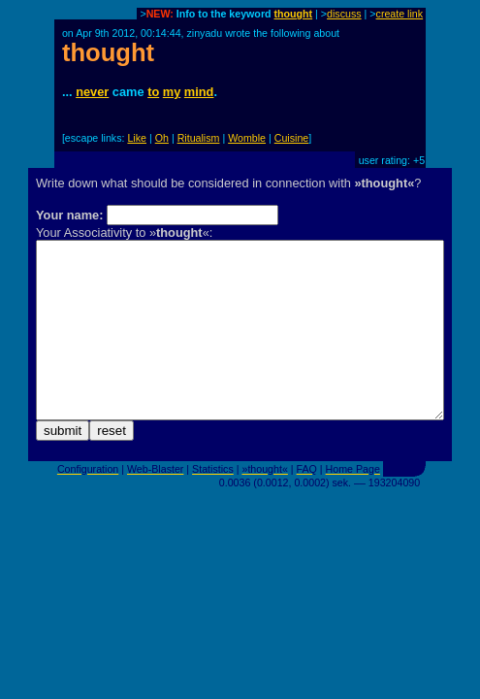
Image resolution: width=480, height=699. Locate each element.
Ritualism (198, 138)
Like (136, 138)
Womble (247, 138)
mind (199, 91)
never (92, 91)
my (172, 91)
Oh (162, 138)
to (153, 91)
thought (293, 13)
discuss (344, 13)
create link (400, 13)
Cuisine (291, 138)
